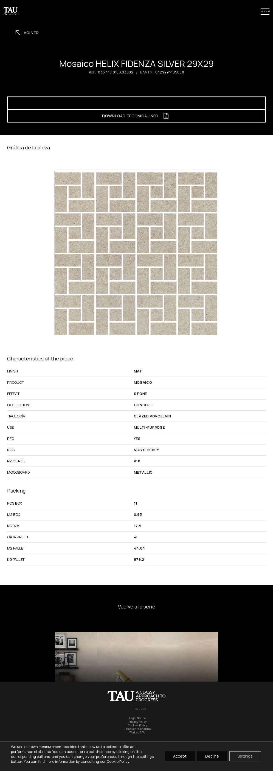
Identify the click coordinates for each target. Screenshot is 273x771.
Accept (180, 756)
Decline (212, 756)
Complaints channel (137, 729)
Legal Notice (137, 718)
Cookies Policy (137, 725)
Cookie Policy (117, 761)
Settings (245, 756)
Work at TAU (137, 732)
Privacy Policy (137, 722)
